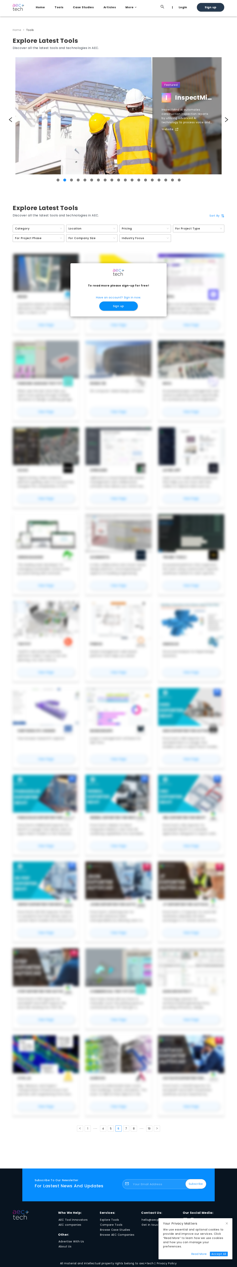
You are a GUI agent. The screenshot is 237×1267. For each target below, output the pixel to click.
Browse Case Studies (115, 1230)
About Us (65, 1246)
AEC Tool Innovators (73, 1220)
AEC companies (69, 1225)
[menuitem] (41, 7)
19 (149, 1128)
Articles (109, 7)
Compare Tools (111, 1225)
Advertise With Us (71, 1241)
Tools (59, 7)
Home (40, 7)
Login (183, 7)
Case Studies (83, 7)
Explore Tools (109, 1220)
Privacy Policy (167, 1263)
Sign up (210, 7)
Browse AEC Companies (117, 1235)
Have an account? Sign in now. (118, 297)
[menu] (128, 7)
